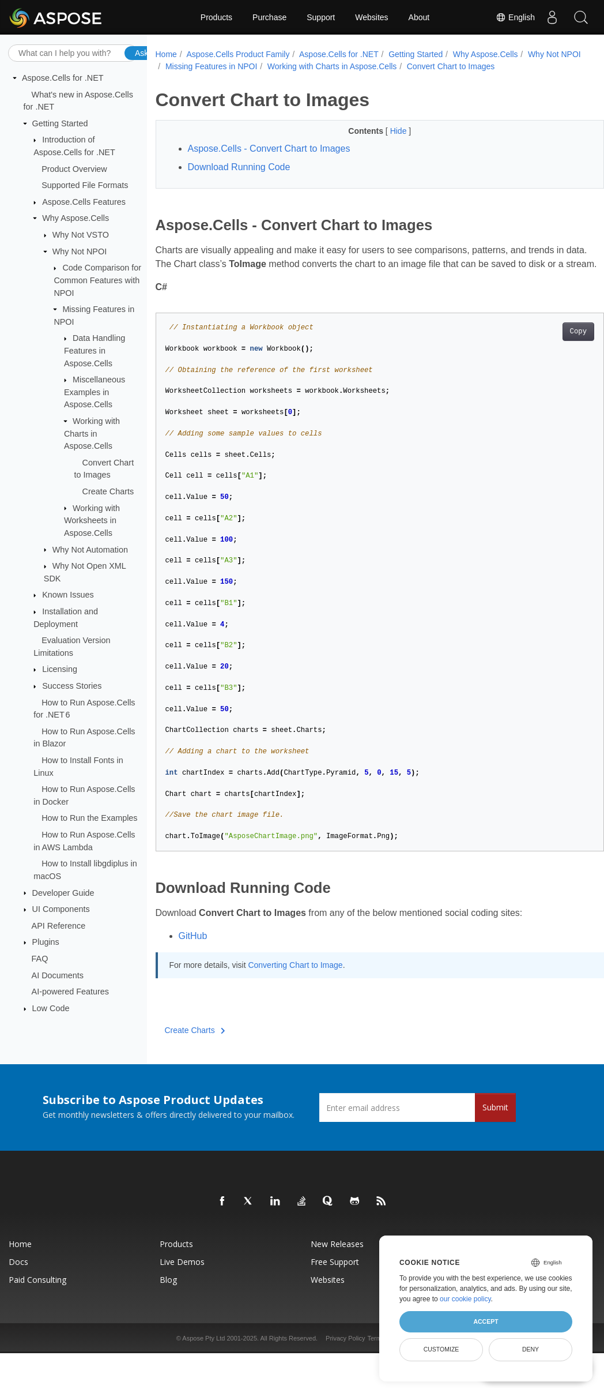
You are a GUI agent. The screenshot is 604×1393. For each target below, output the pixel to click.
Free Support (335, 1289)
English (515, 17)
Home (166, 54)
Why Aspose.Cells (75, 218)
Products (216, 17)
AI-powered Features (70, 991)
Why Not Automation (90, 549)
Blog (168, 1307)
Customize (441, 1349)
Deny (530, 1349)
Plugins (45, 942)
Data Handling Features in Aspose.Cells (94, 350)
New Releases (337, 1271)
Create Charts (108, 491)
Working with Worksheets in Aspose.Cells (92, 520)
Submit (495, 1134)
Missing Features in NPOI (274, 66)
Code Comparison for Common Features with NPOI (97, 280)
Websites (371, 17)
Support (321, 17)
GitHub (193, 963)
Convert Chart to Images (514, 66)
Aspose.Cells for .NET (63, 77)
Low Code (51, 1008)
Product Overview (74, 168)
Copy (546, 359)
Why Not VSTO (80, 234)
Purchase (269, 17)
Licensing (59, 669)
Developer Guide (63, 892)
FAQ (40, 958)
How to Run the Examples (89, 818)
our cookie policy (465, 1299)
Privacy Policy (345, 1365)
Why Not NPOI (79, 251)
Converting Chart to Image (295, 992)
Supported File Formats (84, 185)
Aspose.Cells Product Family (237, 54)
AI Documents (58, 974)
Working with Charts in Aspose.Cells (92, 433)
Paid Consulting (37, 1307)
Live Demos (182, 1289)
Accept (485, 1321)
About (419, 17)
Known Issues (68, 594)
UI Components (61, 909)
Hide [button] (383, 131)
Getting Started (60, 123)
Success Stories (71, 685)
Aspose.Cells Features (84, 201)
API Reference (59, 925)
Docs (18, 1289)
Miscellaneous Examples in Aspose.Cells (94, 392)
